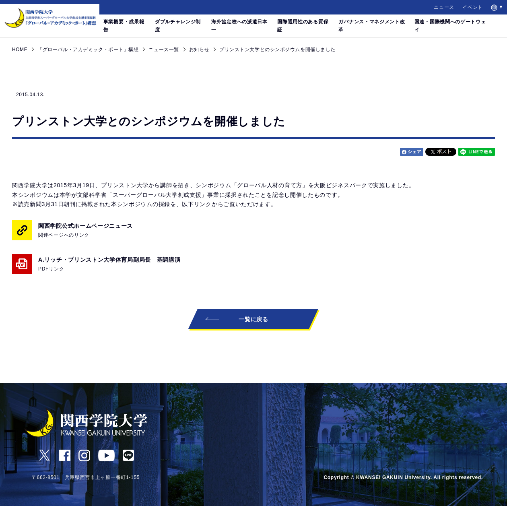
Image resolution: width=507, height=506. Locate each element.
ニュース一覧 (163, 49)
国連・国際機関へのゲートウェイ (450, 26)
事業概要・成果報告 (123, 26)
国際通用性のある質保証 (302, 26)
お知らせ (199, 49)
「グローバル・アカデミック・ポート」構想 (87, 49)
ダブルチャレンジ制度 (178, 26)
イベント (472, 7)
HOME (19, 49)
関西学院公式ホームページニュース (85, 231)
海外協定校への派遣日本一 (239, 26)
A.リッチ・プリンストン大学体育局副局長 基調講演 (112, 264)
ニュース (444, 7)
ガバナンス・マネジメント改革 (371, 26)
